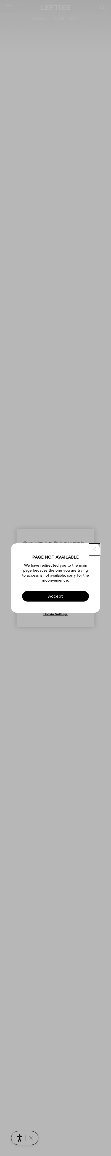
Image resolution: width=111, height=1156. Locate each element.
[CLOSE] (94, 549)
